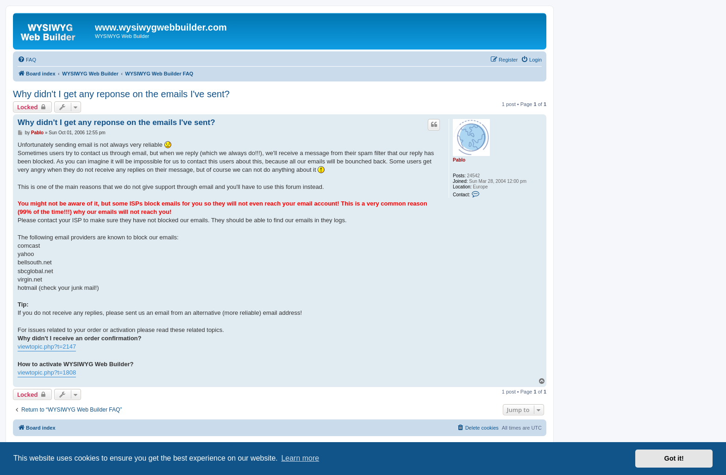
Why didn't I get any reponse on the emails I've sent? (121, 94)
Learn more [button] (300, 458)
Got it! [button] (674, 458)
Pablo (459, 159)
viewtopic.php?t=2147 (47, 346)
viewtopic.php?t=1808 (47, 372)
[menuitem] (27, 59)
